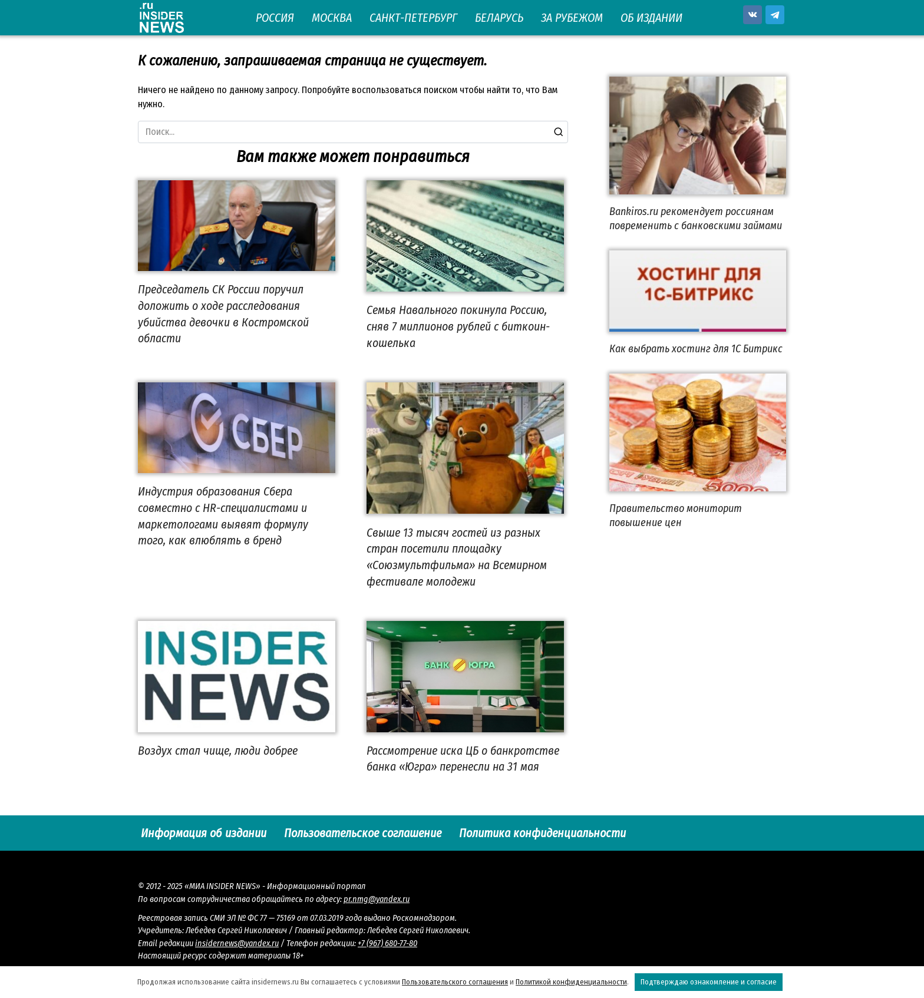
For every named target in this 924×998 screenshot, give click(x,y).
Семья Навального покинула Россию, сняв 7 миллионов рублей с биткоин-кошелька (458, 326)
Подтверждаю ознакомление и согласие (709, 981)
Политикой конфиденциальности (571, 981)
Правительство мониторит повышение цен (675, 515)
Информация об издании (203, 833)
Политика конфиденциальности (542, 833)
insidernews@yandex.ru (237, 943)
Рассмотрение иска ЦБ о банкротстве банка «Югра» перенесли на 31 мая (463, 758)
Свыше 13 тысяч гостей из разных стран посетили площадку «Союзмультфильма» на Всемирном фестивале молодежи (457, 556)
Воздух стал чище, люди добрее (218, 750)
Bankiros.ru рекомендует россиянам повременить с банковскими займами (695, 218)
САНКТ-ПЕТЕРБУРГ (413, 18)
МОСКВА (332, 18)
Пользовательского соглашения (455, 981)
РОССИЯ (275, 18)
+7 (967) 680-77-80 (387, 943)
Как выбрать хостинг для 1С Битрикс (696, 348)
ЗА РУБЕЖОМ (572, 18)
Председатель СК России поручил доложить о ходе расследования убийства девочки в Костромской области (223, 313)
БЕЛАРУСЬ (499, 18)
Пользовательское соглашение (362, 833)
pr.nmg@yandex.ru (377, 899)
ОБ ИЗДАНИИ (651, 18)
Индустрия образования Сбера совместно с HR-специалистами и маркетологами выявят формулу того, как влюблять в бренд (223, 515)
